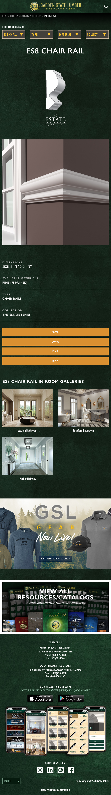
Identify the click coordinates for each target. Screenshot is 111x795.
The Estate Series (16, 315)
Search (106, 6)
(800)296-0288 (59, 673)
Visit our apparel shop (55, 559)
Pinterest (61, 770)
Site (55, 790)
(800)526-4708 (59, 655)
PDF (55, 361)
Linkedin (50, 770)
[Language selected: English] (11, 781)
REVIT (55, 332)
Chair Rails (11, 298)
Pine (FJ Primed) (15, 282)
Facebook (71, 770)
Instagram (40, 770)
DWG (55, 342)
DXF (55, 351)
